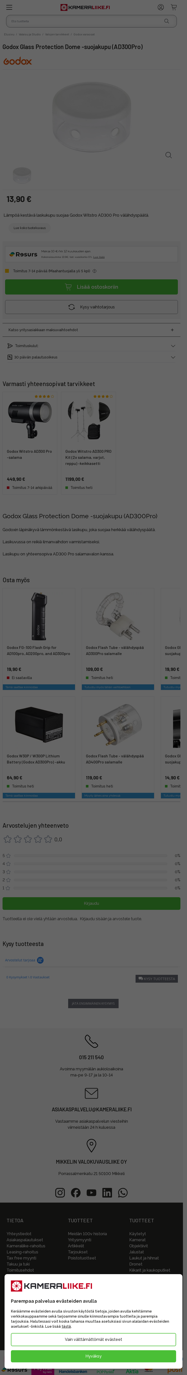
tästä (66, 1326)
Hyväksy (93, 1356)
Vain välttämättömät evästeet (93, 1339)
